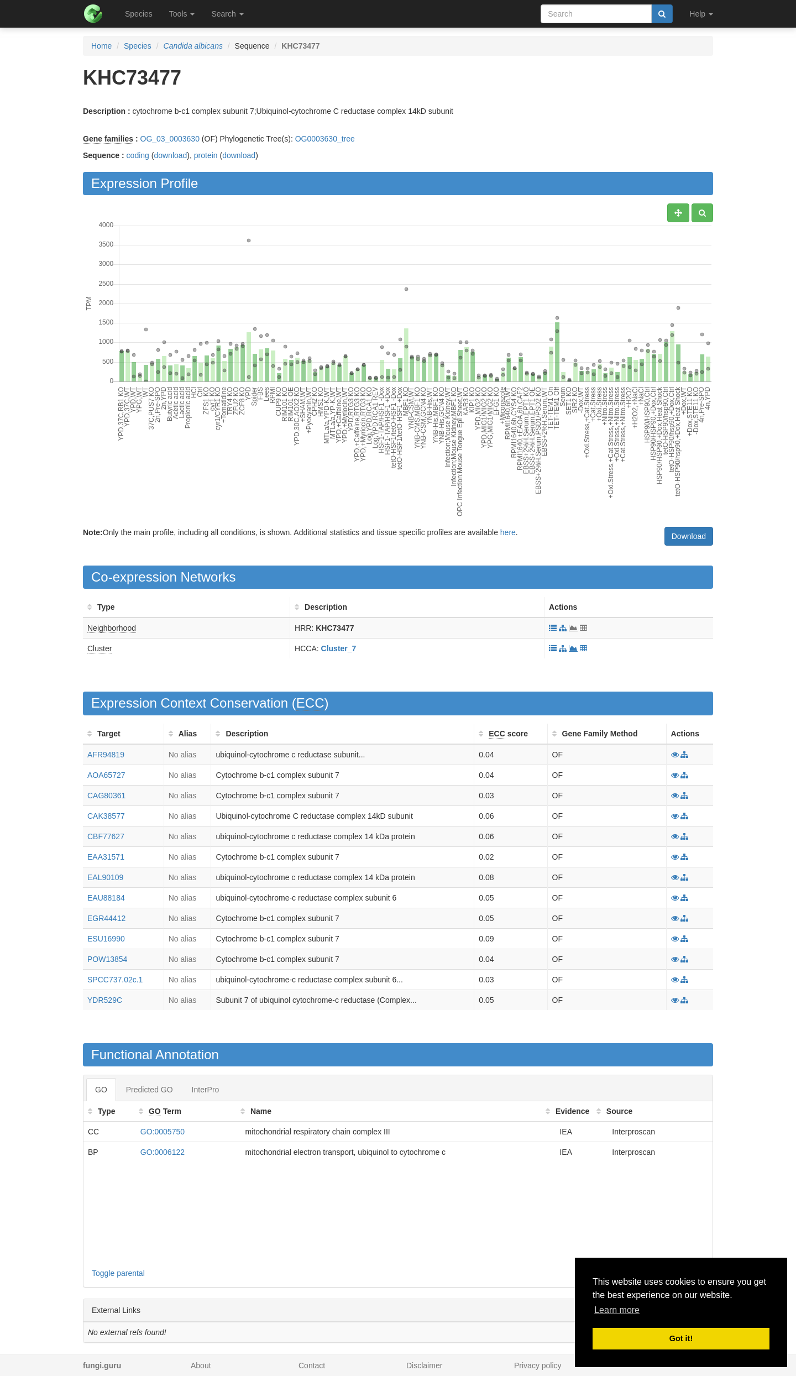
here (508, 532)
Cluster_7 (339, 648)
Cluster (99, 648)
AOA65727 (106, 775)
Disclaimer (424, 1365)
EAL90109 (105, 877)
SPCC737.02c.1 (115, 979)
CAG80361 (106, 795)
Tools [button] (182, 13)
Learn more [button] (617, 1310)
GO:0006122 (162, 1152)
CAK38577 (106, 816)
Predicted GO (149, 1089)
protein (206, 155)
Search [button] (227, 13)
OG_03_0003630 (170, 138)
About (201, 1365)
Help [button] (701, 13)
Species (139, 13)
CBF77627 (105, 836)
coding (138, 155)
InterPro (205, 1089)
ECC (310, 702)
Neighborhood (111, 628)
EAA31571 (105, 856)
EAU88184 (106, 897)
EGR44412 (106, 918)
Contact (311, 1365)
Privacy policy (538, 1365)
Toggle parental (118, 1273)
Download (689, 536)
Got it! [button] (681, 1338)
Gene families (108, 138)
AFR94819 (105, 754)
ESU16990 (106, 938)
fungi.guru (102, 1365)
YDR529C (104, 1000)
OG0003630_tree (325, 138)
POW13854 (107, 959)
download (170, 155)
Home (101, 45)
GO (101, 1089)
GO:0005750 (162, 1131)
